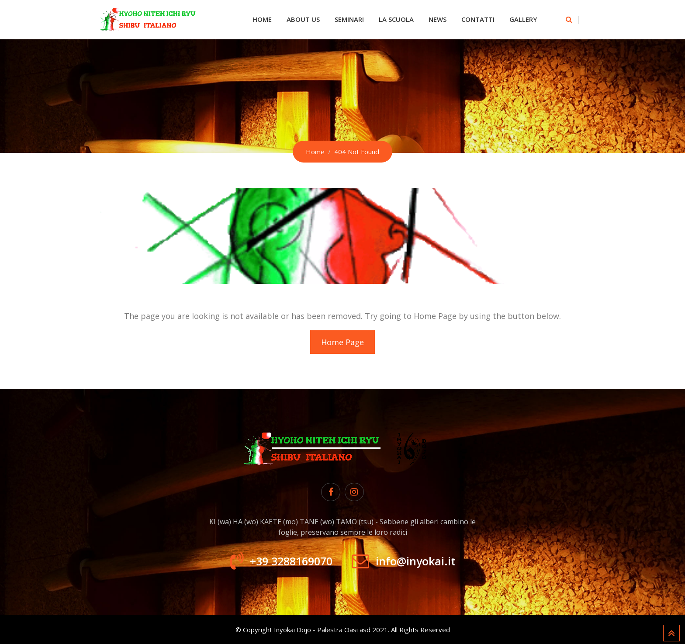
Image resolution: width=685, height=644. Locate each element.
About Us (303, 19)
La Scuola (396, 19)
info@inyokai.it (416, 561)
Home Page (342, 342)
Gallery (523, 19)
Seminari (349, 19)
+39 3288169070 (291, 561)
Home (262, 19)
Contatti (478, 19)
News (437, 19)
